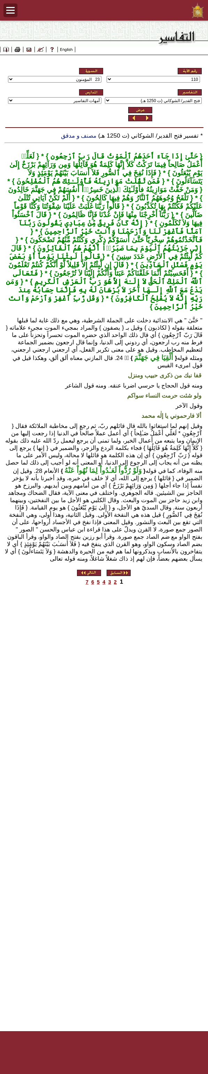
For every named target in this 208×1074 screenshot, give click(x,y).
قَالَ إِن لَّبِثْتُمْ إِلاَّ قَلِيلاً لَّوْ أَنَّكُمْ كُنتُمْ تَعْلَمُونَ (66, 265)
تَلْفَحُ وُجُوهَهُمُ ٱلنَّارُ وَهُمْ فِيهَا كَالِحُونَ (136, 198)
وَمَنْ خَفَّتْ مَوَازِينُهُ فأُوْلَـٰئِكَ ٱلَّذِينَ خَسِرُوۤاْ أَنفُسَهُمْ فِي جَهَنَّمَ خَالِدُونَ (103, 189)
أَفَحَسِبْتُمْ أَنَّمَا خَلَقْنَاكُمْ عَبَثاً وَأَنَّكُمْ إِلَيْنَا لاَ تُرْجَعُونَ (120, 273)
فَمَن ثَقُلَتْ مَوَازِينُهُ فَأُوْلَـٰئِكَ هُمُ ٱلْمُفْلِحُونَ (87, 181)
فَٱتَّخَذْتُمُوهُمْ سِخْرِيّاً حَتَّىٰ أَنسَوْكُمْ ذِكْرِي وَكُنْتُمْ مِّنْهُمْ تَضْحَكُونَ (115, 240)
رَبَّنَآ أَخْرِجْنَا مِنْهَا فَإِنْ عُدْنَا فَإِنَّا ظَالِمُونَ (115, 214)
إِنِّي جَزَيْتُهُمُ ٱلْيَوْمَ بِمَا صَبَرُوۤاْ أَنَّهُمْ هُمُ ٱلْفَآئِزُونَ (119, 248)
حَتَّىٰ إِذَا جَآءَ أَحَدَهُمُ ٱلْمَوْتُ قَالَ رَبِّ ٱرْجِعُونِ (123, 156)
